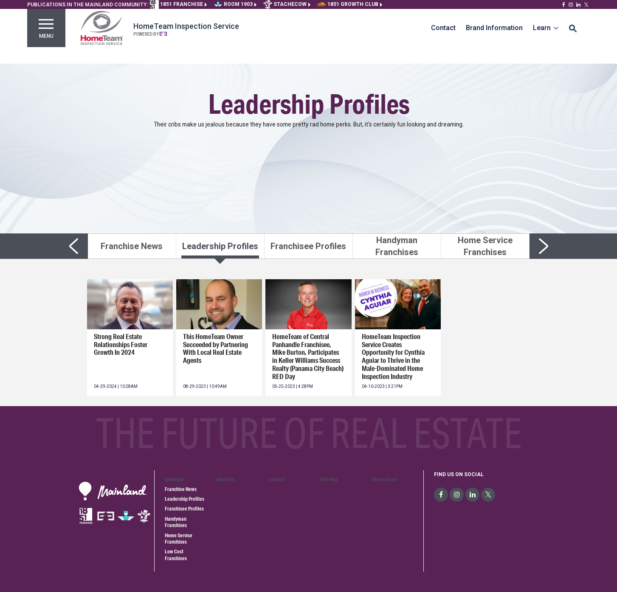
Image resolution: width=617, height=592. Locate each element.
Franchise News (181, 489)
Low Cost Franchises (176, 554)
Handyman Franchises (176, 522)
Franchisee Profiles (184, 508)
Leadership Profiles (184, 498)
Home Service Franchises (178, 538)
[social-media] (441, 495)
